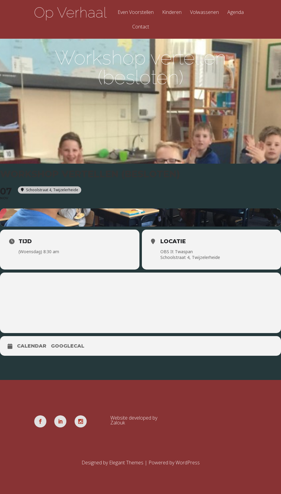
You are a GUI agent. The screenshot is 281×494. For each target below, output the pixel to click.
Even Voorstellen (136, 12)
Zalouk (117, 422)
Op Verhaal (70, 12)
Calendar (31, 346)
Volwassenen (204, 12)
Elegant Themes (126, 462)
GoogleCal (67, 346)
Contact (140, 27)
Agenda (235, 12)
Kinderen (172, 12)
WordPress (188, 462)
